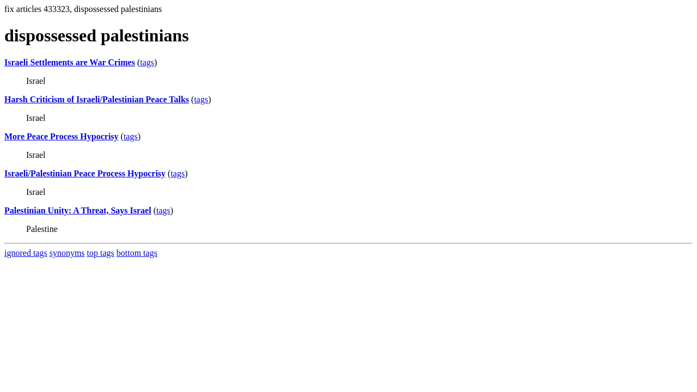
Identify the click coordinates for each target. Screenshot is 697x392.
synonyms (67, 253)
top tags (100, 253)
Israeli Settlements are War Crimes (69, 62)
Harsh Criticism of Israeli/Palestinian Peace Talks (96, 99)
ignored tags (25, 253)
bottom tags (137, 253)
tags (147, 62)
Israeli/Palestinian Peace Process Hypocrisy (85, 173)
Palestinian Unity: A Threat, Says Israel (77, 210)
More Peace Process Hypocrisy (61, 136)
